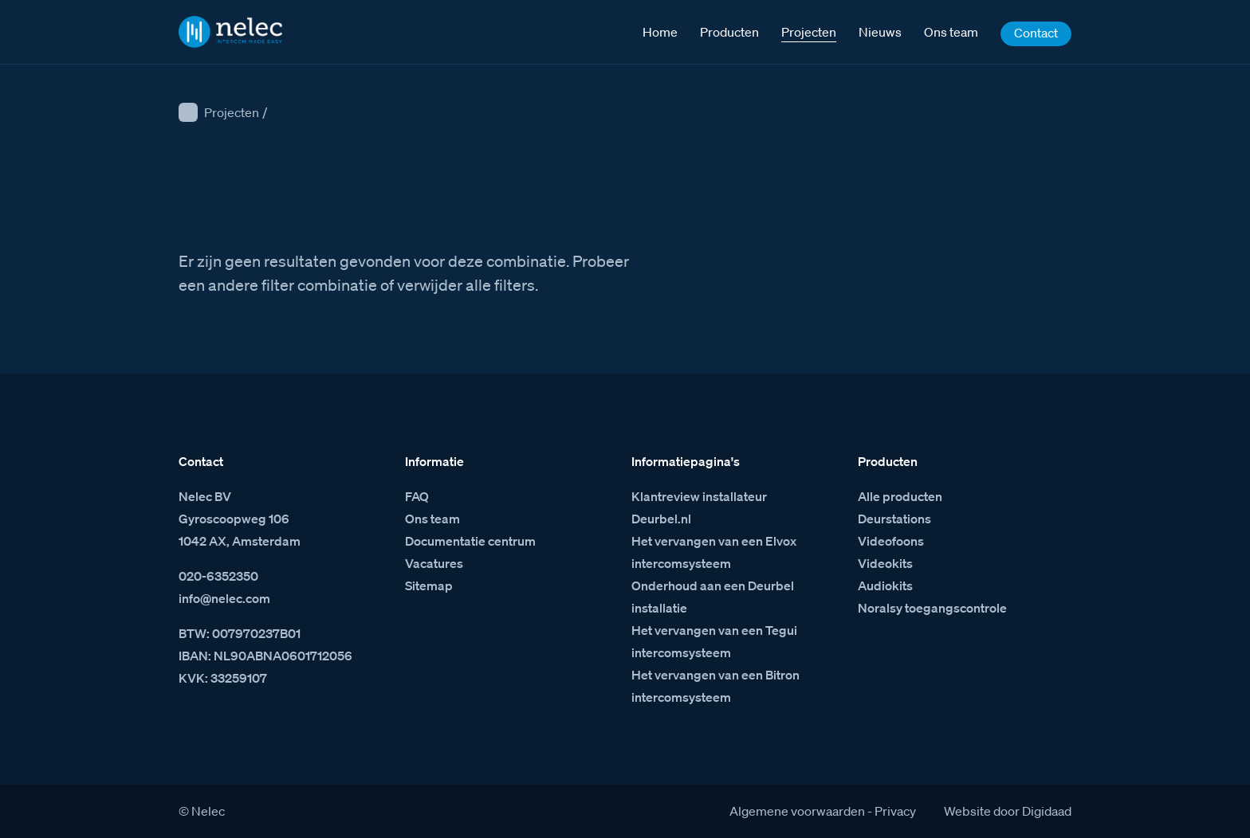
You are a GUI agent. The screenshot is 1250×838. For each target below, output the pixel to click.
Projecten (231, 112)
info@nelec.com (224, 598)
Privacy (895, 811)
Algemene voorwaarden (797, 811)
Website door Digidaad (1007, 811)
